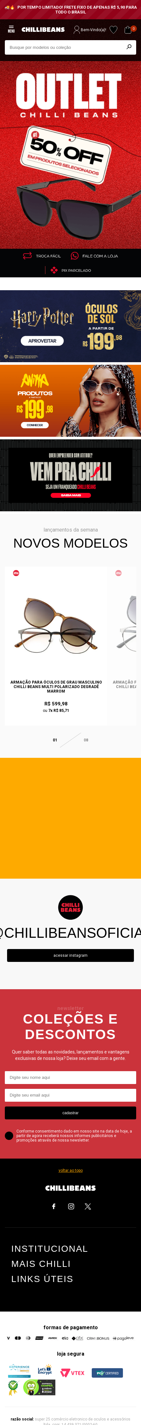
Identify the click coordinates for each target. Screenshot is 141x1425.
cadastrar (70, 1102)
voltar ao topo (71, 1160)
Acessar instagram (70, 945)
